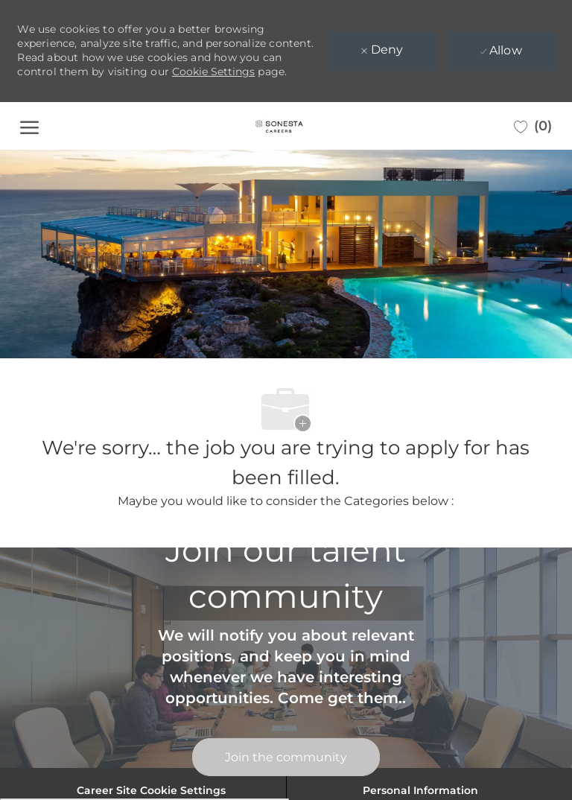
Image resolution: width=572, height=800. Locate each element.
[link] (286, 757)
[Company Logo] (279, 126)
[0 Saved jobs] (533, 125)
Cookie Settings (213, 71)
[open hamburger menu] (29, 126)
